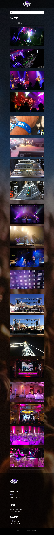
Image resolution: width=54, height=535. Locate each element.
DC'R (16, 532)
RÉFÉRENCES (29, 532)
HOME (12, 532)
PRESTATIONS (21, 532)
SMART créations (34, 530)
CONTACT (41, 532)
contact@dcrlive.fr (14, 520)
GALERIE (36, 532)
